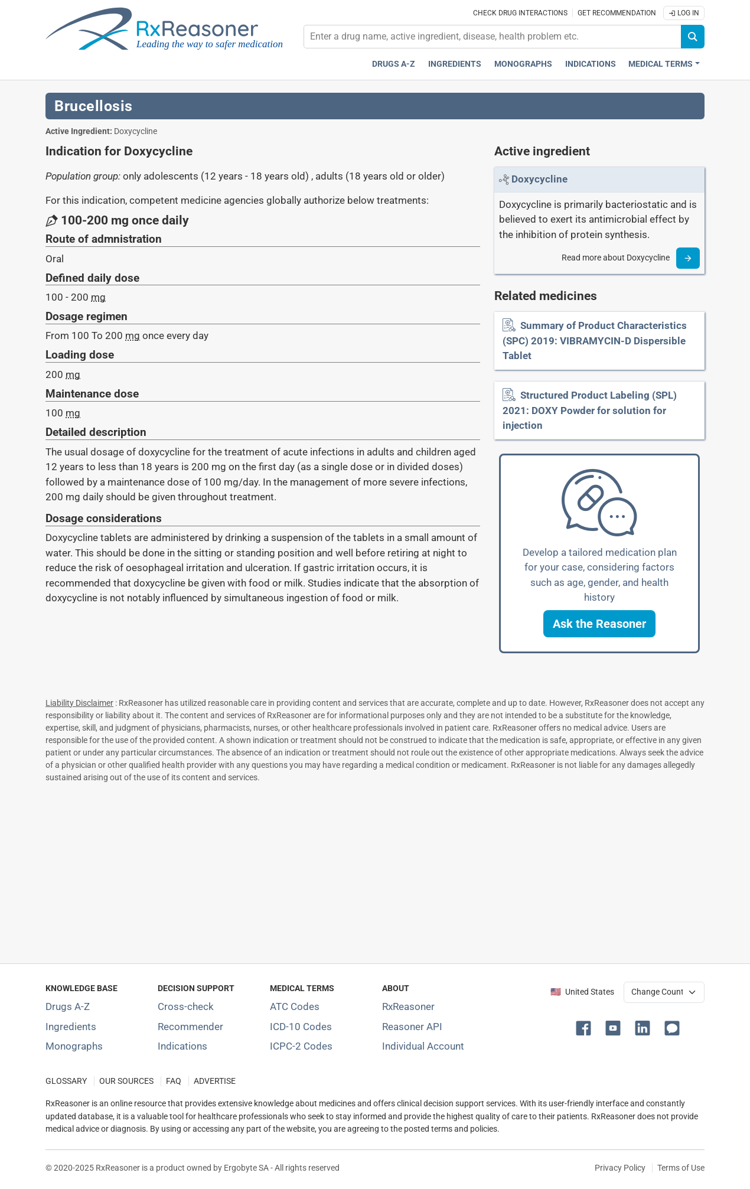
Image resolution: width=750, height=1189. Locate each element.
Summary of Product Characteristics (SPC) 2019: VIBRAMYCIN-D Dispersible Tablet (595, 340)
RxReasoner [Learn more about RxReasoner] (408, 1006)
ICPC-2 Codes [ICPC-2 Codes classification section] (301, 1046)
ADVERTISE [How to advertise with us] (215, 1081)
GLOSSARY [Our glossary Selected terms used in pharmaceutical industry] (66, 1081)
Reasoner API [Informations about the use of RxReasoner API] (412, 1026)
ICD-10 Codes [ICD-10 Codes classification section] (301, 1026)
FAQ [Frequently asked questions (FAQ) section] (173, 1081)
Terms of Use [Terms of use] (681, 1167)
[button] (599, 623)
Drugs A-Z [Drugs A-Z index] (393, 64)
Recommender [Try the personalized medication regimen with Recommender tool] (190, 1026)
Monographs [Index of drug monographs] (74, 1046)
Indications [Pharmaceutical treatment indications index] (590, 64)
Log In (684, 13)
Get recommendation (617, 13)
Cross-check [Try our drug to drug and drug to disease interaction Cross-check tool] (186, 1006)
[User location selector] (664, 992)
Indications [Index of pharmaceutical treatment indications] (182, 1046)
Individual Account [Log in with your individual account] (423, 1046)
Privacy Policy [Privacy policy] (620, 1167)
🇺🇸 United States (582, 992)
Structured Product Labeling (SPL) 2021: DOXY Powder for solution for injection (590, 410)
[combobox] (492, 36)
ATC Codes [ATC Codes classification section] (294, 1006)
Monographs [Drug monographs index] (523, 64)
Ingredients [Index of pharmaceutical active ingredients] (70, 1026)
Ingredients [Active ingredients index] (454, 64)
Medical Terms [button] (660, 64)
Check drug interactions (520, 13)
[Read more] (688, 258)
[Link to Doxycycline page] (539, 179)
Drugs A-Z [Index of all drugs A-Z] (67, 1006)
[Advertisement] (375, 870)
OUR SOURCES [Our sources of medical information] (126, 1081)
